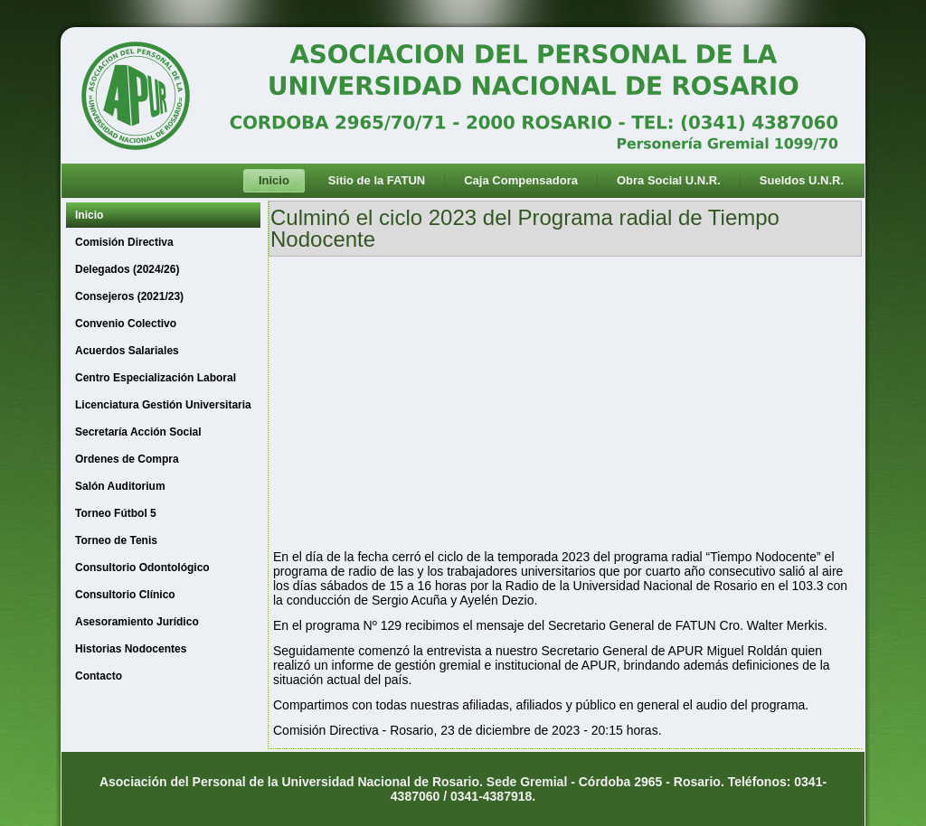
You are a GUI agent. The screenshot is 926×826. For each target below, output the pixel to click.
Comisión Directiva (124, 242)
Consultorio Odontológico (142, 567)
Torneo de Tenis (116, 540)
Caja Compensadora (521, 180)
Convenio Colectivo (125, 323)
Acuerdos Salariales (127, 350)
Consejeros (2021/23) (129, 296)
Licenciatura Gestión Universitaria (163, 405)
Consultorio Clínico (125, 594)
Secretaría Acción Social (138, 432)
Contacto (98, 676)
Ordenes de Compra (127, 459)
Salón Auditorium (120, 486)
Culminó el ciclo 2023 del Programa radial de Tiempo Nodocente (525, 228)
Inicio (274, 180)
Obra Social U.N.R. (669, 180)
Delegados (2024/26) (127, 269)
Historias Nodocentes (130, 649)
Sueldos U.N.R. (802, 180)
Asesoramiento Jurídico (137, 621)
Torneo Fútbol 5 (115, 513)
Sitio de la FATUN (376, 180)
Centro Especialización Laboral (155, 377)
